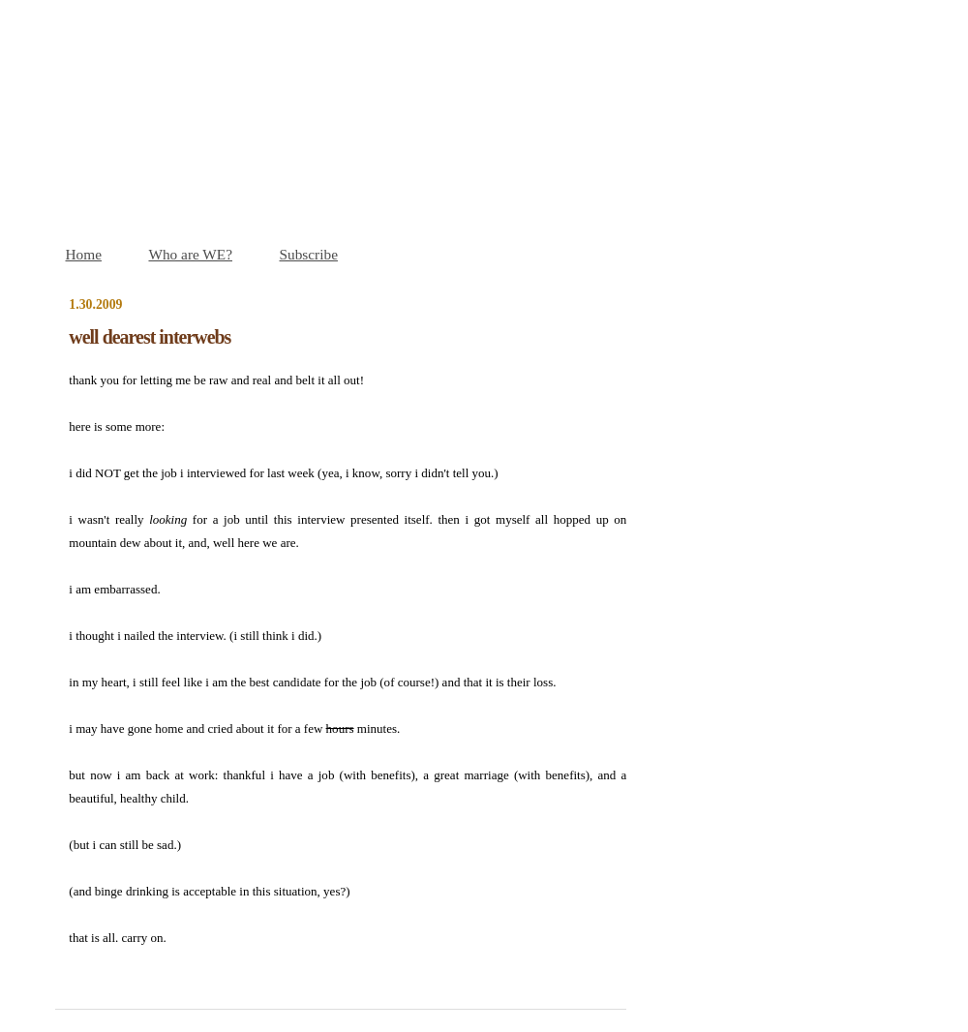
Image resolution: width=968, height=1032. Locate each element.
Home (84, 254)
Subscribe (309, 254)
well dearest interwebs (149, 337)
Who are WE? (190, 254)
